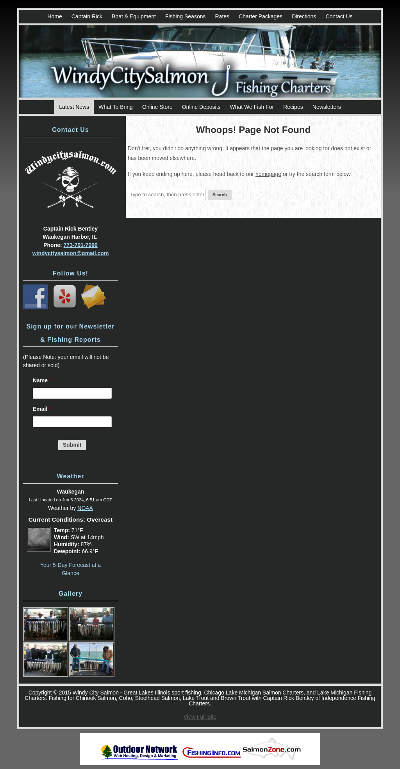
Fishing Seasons (185, 16)
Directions (304, 16)
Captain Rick (86, 16)
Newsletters (326, 107)
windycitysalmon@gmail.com (70, 253)
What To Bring (115, 107)
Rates (222, 16)
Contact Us (338, 16)
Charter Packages (260, 16)
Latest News (74, 107)
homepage (268, 174)
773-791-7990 (81, 245)
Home (54, 16)
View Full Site (200, 717)
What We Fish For (252, 107)
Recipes (293, 107)
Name (42, 380)
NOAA (85, 508)
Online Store (157, 107)
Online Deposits (201, 107)
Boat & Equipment (134, 16)
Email (42, 409)
